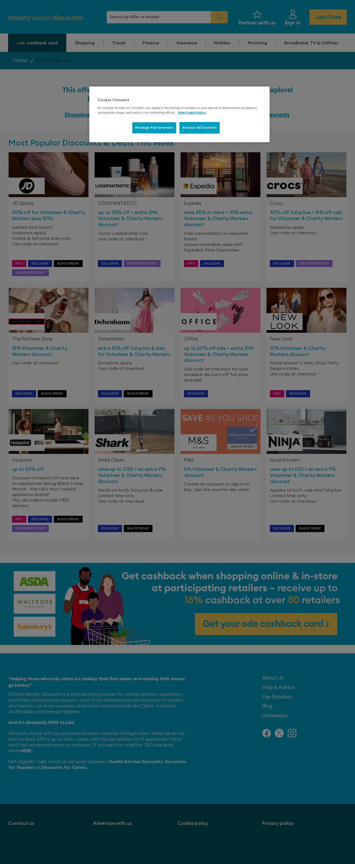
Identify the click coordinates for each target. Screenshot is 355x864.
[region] (179, 115)
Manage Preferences (154, 127)
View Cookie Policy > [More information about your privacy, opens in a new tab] (192, 112)
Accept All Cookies (199, 127)
